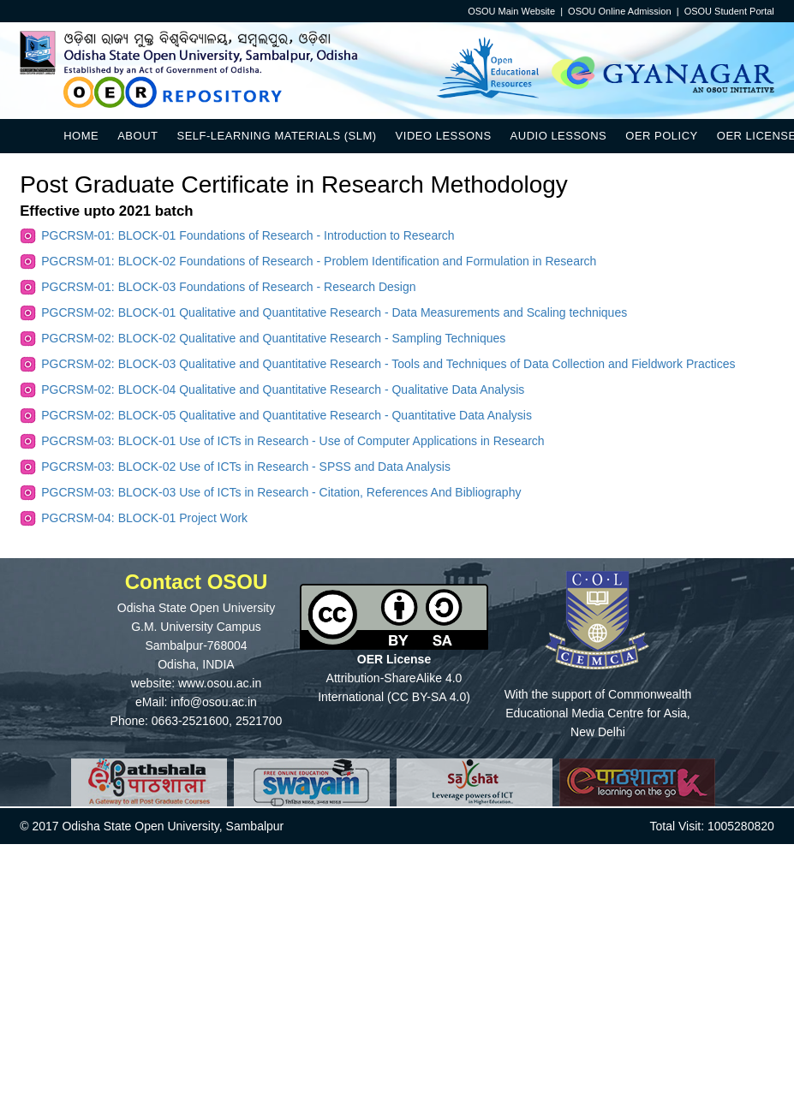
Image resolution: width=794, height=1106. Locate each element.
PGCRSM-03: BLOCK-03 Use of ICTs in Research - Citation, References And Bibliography (281, 492)
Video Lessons (444, 135)
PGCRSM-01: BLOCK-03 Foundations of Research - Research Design (228, 287)
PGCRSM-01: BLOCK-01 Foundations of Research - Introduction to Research (247, 235)
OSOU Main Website (511, 11)
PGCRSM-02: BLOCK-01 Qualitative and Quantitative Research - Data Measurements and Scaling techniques (334, 312)
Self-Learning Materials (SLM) (276, 135)
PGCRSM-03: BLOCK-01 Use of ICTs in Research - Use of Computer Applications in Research (292, 441)
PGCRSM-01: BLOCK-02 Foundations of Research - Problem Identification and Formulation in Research (318, 261)
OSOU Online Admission (619, 11)
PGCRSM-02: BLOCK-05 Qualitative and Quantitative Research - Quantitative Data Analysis (286, 415)
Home (81, 135)
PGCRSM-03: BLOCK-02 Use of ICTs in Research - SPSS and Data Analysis (246, 466)
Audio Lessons (558, 135)
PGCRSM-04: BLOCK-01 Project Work (144, 518)
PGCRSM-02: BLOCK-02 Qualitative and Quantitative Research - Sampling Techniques (273, 338)
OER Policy (661, 135)
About (137, 135)
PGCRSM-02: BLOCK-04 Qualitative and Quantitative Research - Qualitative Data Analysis (282, 389)
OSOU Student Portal (729, 11)
